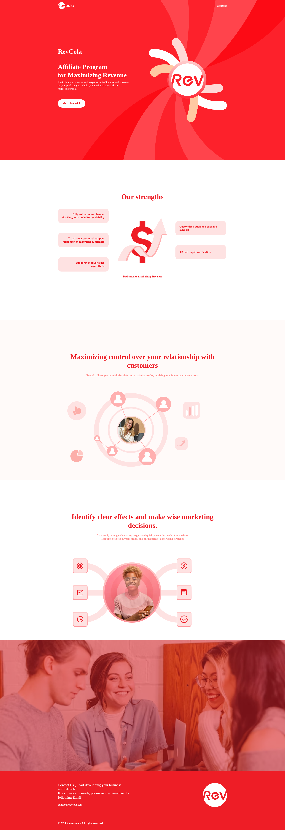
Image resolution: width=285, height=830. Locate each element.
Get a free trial (71, 103)
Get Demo (222, 6)
